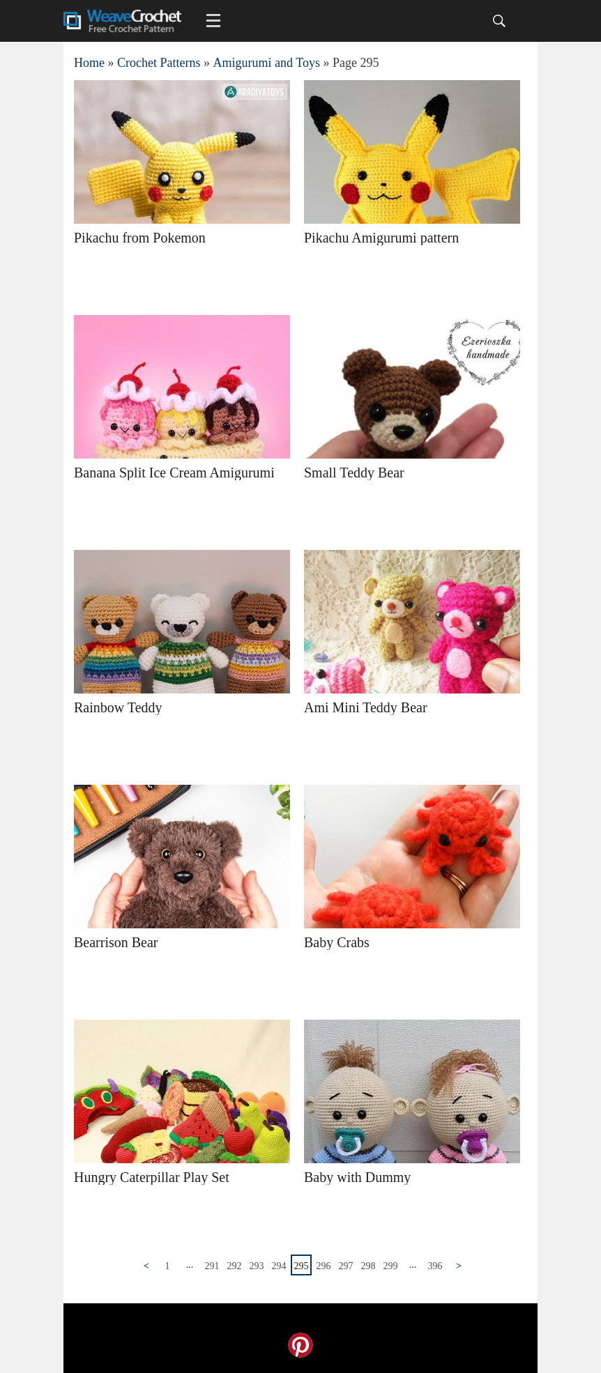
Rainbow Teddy (118, 707)
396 (435, 1266)
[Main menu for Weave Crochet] (213, 20)
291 (212, 1266)
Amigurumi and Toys (266, 63)
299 (390, 1266)
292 (234, 1266)
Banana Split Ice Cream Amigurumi (174, 472)
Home (89, 63)
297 (346, 1266)
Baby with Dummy (357, 1177)
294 (279, 1266)
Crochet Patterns (158, 63)
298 (368, 1266)
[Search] (499, 20)
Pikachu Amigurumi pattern (381, 237)
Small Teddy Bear (354, 472)
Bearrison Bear (116, 942)
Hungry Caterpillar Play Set (151, 1177)
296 (324, 1266)
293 (257, 1266)
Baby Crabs (337, 942)
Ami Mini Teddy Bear (365, 707)
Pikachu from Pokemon (140, 237)
